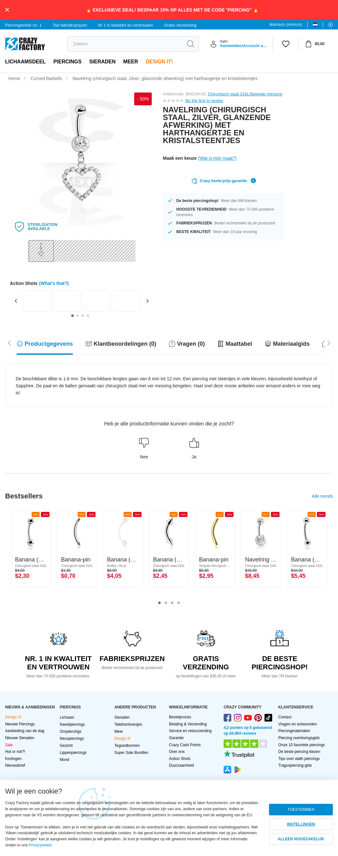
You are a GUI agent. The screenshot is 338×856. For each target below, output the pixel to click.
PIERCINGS (67, 61)
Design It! (159, 61)
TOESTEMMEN (301, 809)
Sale (9, 745)
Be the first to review (204, 100)
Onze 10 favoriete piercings (301, 745)
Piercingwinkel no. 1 (23, 25)
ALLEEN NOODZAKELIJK (301, 839)
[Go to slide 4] (88, 315)
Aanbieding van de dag (24, 731)
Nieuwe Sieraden (19, 738)
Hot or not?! (15, 751)
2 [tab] (166, 603)
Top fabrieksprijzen (70, 25)
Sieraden (102, 61)
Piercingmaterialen (294, 731)
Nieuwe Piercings (20, 724)
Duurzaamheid (181, 765)
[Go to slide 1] (72, 315)
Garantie (176, 738)
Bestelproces (180, 717)
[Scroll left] (329, 342)
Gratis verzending (180, 25)
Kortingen (13, 758)
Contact (284, 717)
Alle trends (322, 496)
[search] (125, 44)
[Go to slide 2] (77, 315)
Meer (130, 61)
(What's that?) (54, 283)
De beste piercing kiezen (299, 751)
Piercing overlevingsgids (298, 738)
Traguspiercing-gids (295, 765)
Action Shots (179, 758)
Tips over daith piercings (299, 758)
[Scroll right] (9, 342)
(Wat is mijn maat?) (217, 158)
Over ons (177, 751)
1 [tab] (159, 603)
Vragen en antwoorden (297, 724)
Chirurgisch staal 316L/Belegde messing (245, 94)
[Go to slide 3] (82, 315)
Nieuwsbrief (15, 765)
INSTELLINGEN (301, 824)
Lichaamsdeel (25, 61)
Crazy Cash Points (185, 745)
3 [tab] (172, 603)
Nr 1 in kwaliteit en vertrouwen (125, 25)
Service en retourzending (190, 731)
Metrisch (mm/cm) (286, 24)
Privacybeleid (40, 845)
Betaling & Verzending (188, 724)
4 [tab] (178, 603)
